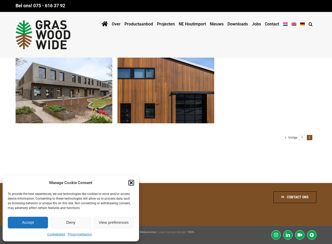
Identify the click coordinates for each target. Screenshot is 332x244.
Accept (28, 222)
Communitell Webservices (139, 232)
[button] (131, 182)
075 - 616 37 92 (49, 5)
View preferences (114, 222)
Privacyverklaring (80, 234)
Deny (70, 222)
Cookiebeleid (56, 234)
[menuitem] (285, 23)
